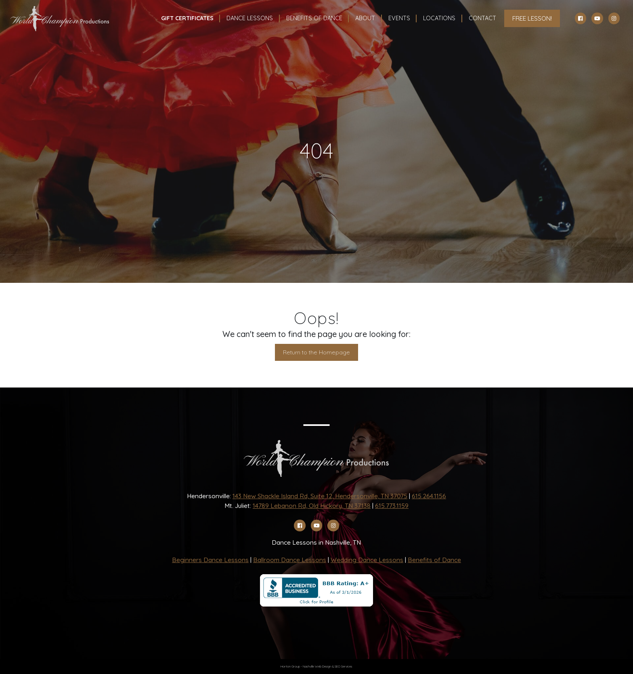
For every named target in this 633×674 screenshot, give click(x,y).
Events (399, 18)
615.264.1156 (429, 496)
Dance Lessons (249, 18)
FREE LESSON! (532, 18)
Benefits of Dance (434, 560)
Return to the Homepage (316, 352)
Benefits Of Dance (314, 18)
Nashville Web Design (317, 666)
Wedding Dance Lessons (367, 560)
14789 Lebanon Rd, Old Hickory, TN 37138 (312, 505)
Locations (439, 18)
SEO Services (343, 666)
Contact (482, 18)
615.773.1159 (392, 505)
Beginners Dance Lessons (210, 560)
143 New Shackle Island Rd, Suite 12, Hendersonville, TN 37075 (320, 496)
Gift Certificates (187, 18)
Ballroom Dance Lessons (289, 560)
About (365, 18)
